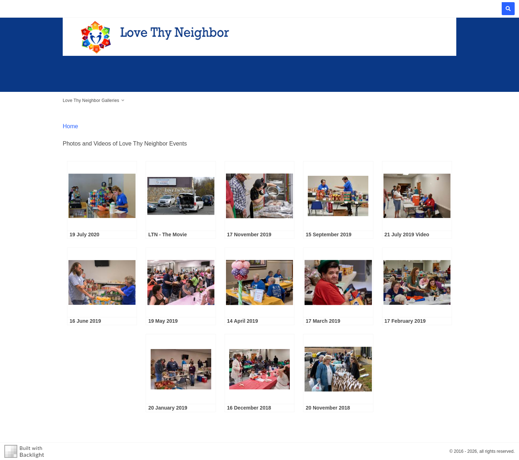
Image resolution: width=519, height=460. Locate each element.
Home (70, 126)
